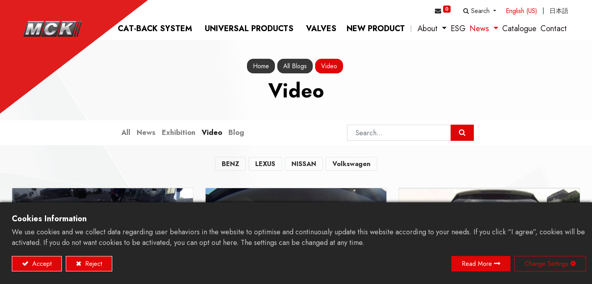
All (125, 134)
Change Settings (546, 263)
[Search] (462, 134)
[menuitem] (155, 30)
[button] (480, 11)
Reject (92, 263)
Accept (41, 263)
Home (261, 67)
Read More (477, 263)
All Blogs (295, 67)
